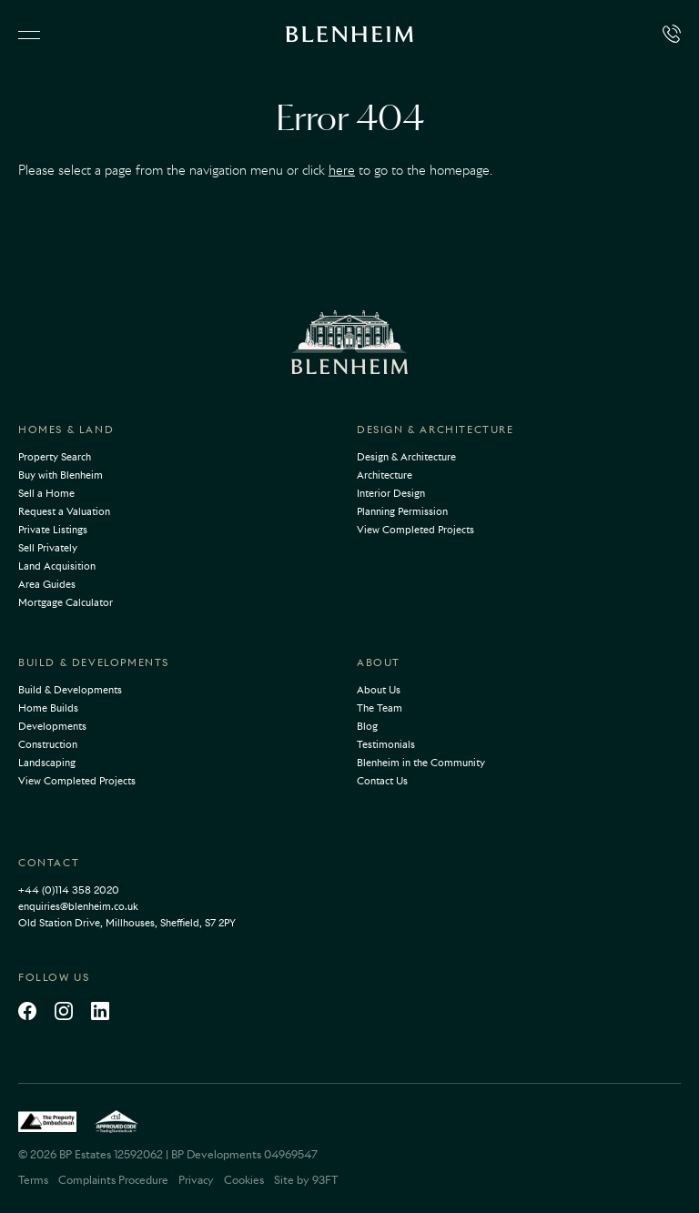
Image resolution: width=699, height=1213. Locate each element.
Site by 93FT (306, 1180)
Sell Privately (47, 547)
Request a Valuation (64, 511)
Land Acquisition (57, 566)
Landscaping (47, 762)
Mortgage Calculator (65, 602)
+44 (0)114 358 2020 (68, 890)
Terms (33, 1180)
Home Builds (48, 708)
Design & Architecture (435, 429)
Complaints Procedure (113, 1180)
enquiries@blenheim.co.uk (78, 906)
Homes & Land (66, 429)
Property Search (54, 456)
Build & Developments (93, 662)
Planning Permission (402, 511)
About (378, 662)
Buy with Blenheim (60, 475)
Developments (52, 726)
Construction (47, 744)
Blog (367, 726)
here (342, 170)
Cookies (244, 1180)
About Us (378, 689)
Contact (48, 862)
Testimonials (386, 744)
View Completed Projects (415, 529)
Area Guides (47, 584)
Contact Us (382, 780)
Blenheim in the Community (421, 762)
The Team (379, 708)
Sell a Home (46, 493)
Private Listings (52, 529)
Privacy (196, 1180)
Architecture (384, 475)
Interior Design (391, 493)
